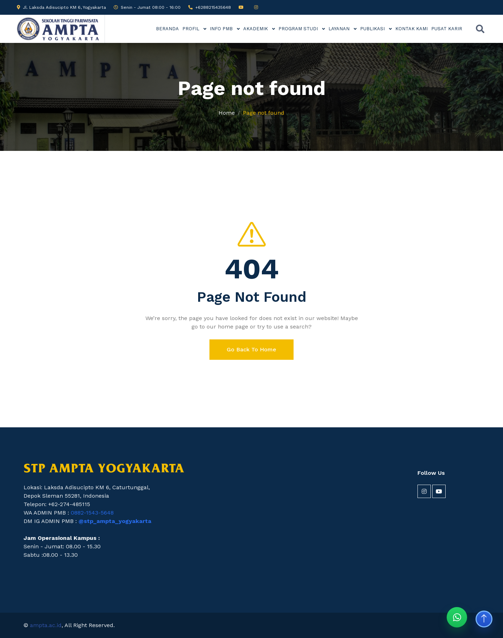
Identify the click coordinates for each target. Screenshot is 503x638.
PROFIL (191, 28)
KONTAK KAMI (411, 28)
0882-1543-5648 (92, 512)
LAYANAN (339, 28)
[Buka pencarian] (480, 29)
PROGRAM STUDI (298, 28)
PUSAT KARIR (446, 28)
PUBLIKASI (373, 28)
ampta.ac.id (46, 625)
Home (227, 112)
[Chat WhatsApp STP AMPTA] (457, 617)
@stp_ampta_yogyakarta (114, 521)
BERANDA (167, 28)
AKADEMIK (256, 28)
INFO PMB (222, 28)
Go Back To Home (251, 349)
